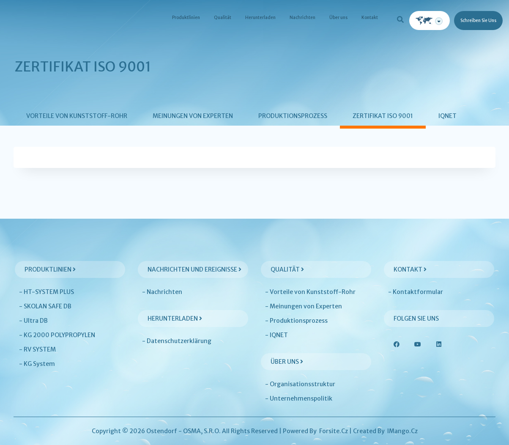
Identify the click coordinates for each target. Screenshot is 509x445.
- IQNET (276, 335)
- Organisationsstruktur (300, 384)
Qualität (222, 17)
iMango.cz (402, 431)
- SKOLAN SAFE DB (45, 306)
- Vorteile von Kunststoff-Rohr (310, 292)
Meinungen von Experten (193, 116)
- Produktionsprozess (296, 320)
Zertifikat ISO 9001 (383, 116)
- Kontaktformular (415, 292)
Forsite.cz (333, 431)
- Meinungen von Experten (303, 306)
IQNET (447, 116)
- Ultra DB (33, 320)
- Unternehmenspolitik (298, 398)
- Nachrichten (162, 292)
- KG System (37, 364)
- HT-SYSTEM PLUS (46, 292)
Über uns (338, 17)
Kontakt (369, 17)
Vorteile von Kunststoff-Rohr (76, 116)
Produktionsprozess (292, 116)
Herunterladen (260, 17)
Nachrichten (302, 17)
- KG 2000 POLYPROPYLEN (57, 335)
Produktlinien (186, 17)
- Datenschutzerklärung (176, 341)
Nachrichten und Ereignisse (194, 269)
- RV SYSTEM (37, 349)
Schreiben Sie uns (478, 20)
